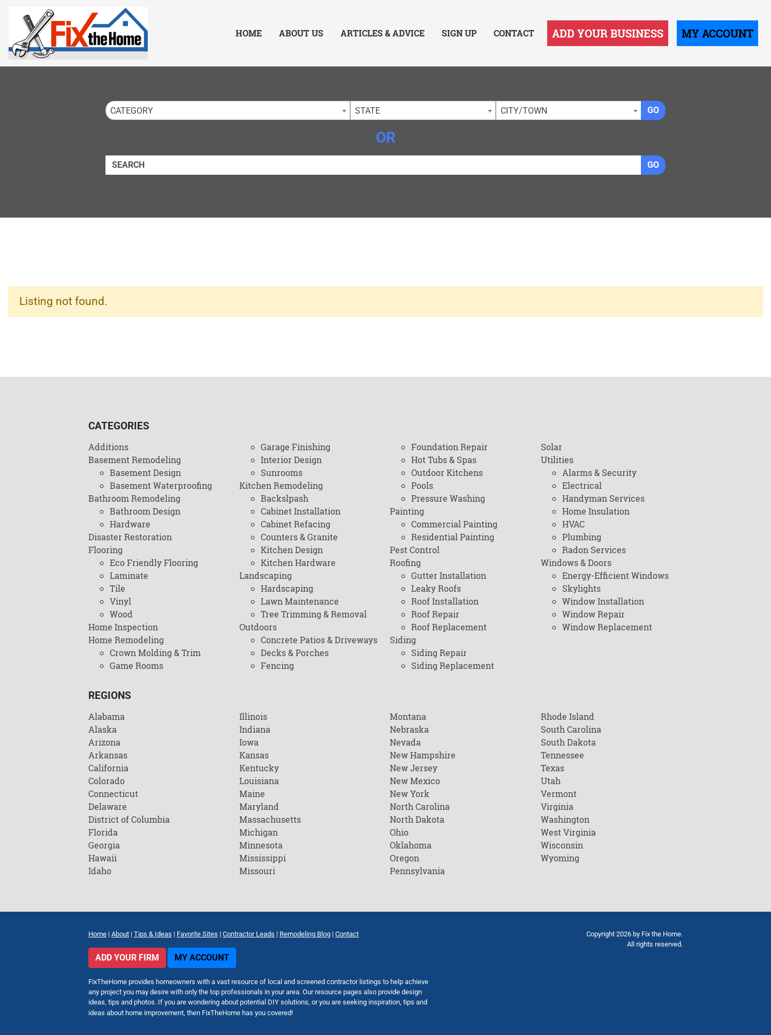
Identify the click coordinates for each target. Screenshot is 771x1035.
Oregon (404, 857)
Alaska (102, 729)
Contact (514, 33)
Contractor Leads (249, 934)
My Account (717, 33)
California (108, 767)
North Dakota (417, 819)
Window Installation (603, 601)
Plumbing (581, 536)
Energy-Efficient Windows (615, 575)
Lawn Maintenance (300, 601)
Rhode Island (567, 716)
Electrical (582, 485)
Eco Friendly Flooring (154, 562)
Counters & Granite (299, 536)
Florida (103, 832)
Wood (121, 614)
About (120, 934)
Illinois (253, 716)
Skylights (581, 588)
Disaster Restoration (130, 536)
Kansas (254, 755)
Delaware (107, 806)
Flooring (105, 549)
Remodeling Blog (304, 934)
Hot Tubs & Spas (444, 459)
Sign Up (459, 33)
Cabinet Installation (301, 511)
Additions (108, 446)
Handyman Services (603, 498)
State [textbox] (367, 111)
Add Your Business (607, 33)
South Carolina (571, 729)
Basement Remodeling (134, 459)
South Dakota (568, 742)
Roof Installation (445, 601)
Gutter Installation (448, 575)
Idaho (99, 870)
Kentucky (259, 767)
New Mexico (415, 780)
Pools (422, 485)
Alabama (106, 716)
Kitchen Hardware (298, 562)
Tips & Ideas (153, 934)
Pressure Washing (448, 498)
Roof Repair (435, 614)
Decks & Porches (295, 652)
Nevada (405, 742)
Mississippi (262, 857)
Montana (408, 716)
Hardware (130, 524)
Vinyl (120, 601)
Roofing (405, 562)
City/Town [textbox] (524, 111)
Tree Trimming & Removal (314, 614)
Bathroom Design (145, 511)
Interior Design (291, 459)
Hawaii (102, 857)
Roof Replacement (449, 626)
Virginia (557, 806)
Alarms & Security (599, 472)
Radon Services (594, 549)
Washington (565, 819)
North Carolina (420, 806)
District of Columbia (129, 819)
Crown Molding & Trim (155, 652)
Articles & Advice (383, 33)
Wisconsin (562, 845)
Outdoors (258, 626)
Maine (252, 793)
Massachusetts (270, 819)
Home (249, 33)
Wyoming (560, 857)
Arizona (104, 742)
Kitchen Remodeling (281, 485)
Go (653, 110)
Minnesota (261, 845)
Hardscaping (287, 588)
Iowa (249, 742)
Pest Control (415, 549)
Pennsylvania (417, 870)
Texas (552, 767)
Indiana (254, 729)
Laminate (129, 575)
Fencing (277, 665)
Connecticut (113, 793)
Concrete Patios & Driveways (319, 639)
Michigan (258, 832)
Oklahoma (411, 845)
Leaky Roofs (436, 588)
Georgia (104, 845)
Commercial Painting (454, 524)
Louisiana (259, 780)
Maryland (259, 806)
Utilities (557, 459)
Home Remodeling (126, 639)
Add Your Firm (127, 957)
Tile (117, 588)
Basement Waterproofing (161, 485)
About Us (301, 33)
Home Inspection (123, 626)
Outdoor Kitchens (447, 472)
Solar (551, 446)
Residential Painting (452, 536)
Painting (407, 511)
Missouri (257, 870)
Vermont (559, 793)
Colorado (106, 780)
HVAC (573, 524)
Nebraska (409, 729)
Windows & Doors (576, 562)
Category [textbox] (131, 111)
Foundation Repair (449, 446)
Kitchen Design (292, 549)
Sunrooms (282, 472)
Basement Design (145, 472)
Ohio (399, 832)
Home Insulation (596, 511)
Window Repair (593, 614)
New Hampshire (423, 755)
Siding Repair (439, 652)
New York (409, 793)
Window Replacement (607, 626)
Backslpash (284, 498)
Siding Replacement (452, 665)
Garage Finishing (295, 446)
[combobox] (227, 110)
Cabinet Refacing (295, 524)
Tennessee (562, 755)
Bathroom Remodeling (134, 498)
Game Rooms (136, 665)
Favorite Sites (197, 934)
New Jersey (413, 767)
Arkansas (107, 755)
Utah (551, 780)
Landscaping (265, 575)
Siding (403, 639)
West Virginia (568, 832)
